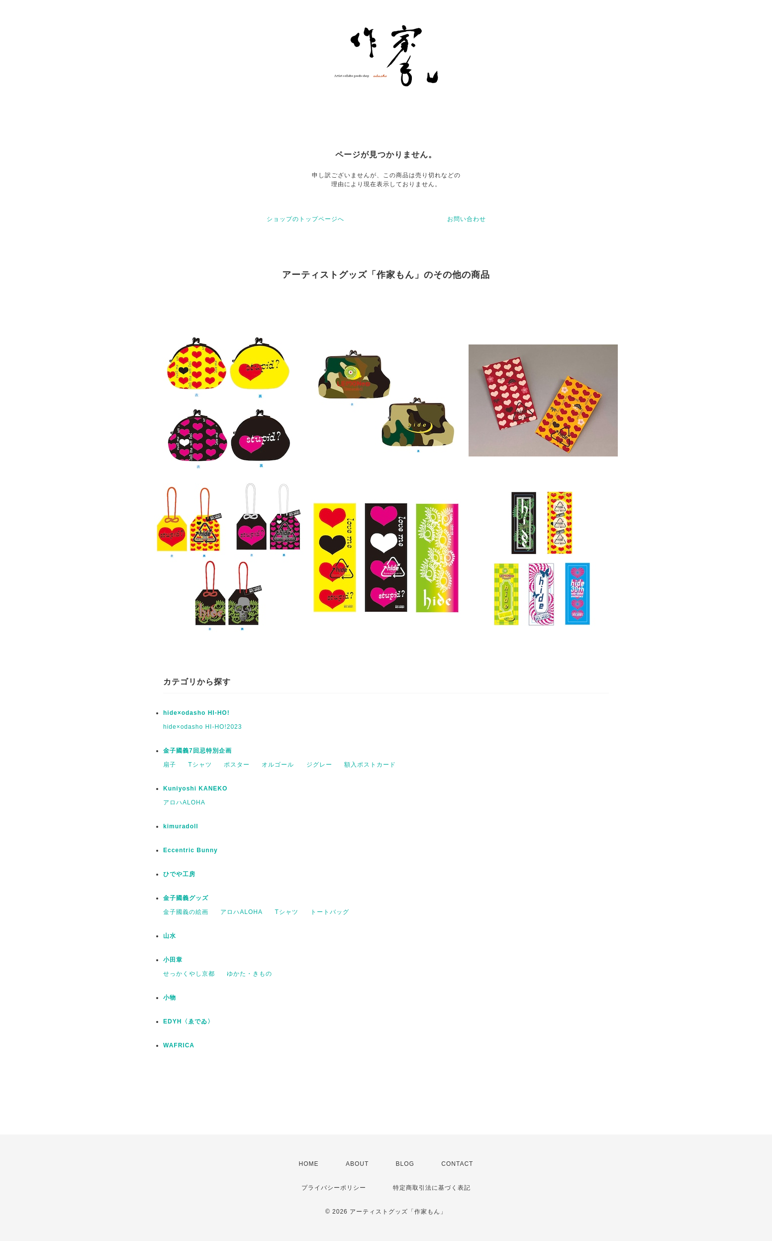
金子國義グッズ (185, 898)
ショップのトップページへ (305, 219)
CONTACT (457, 1163)
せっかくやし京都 (189, 973)
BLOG (405, 1163)
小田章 (173, 959)
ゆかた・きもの (249, 973)
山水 (169, 935)
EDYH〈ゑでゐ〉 (188, 1021)
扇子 (169, 764)
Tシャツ (199, 764)
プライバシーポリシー (333, 1187)
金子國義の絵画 (185, 911)
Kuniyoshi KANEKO (195, 788)
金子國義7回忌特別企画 (197, 750)
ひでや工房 (179, 874)
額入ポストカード (370, 764)
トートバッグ (329, 911)
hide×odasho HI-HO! (196, 712)
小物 (169, 997)
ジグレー (319, 764)
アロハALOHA (184, 802)
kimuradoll (180, 826)
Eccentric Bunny (190, 850)
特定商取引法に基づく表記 (432, 1187)
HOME (309, 1163)
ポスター (237, 764)
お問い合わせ (466, 219)
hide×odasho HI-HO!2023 (202, 726)
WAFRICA (178, 1045)
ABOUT (357, 1163)
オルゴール (278, 764)
